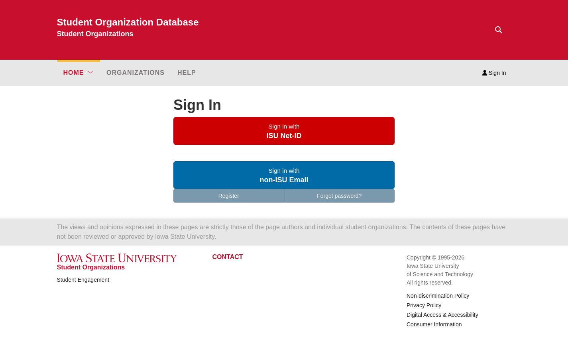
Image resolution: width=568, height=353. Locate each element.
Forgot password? (339, 196)
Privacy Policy (424, 305)
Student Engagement (83, 280)
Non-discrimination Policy (438, 296)
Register (228, 196)
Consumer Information (434, 324)
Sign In (494, 73)
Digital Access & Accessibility (442, 315)
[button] (78, 73)
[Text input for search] (496, 30)
